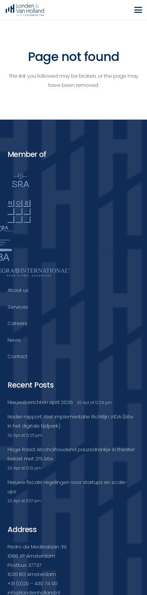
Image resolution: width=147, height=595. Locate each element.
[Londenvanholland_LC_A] (25, 9)
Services (18, 306)
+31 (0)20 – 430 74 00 (32, 583)
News (14, 339)
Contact (18, 356)
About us (18, 290)
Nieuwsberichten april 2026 (40, 402)
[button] (138, 10)
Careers (17, 323)
